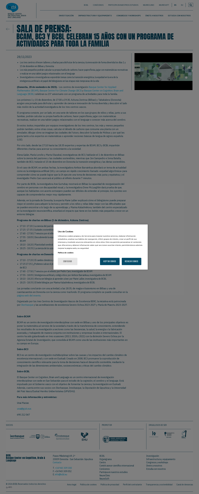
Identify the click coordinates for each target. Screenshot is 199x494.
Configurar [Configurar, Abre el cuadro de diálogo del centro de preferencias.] (67, 261)
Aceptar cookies (109, 261)
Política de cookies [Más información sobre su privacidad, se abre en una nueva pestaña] (65, 253)
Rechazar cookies (131, 261)
